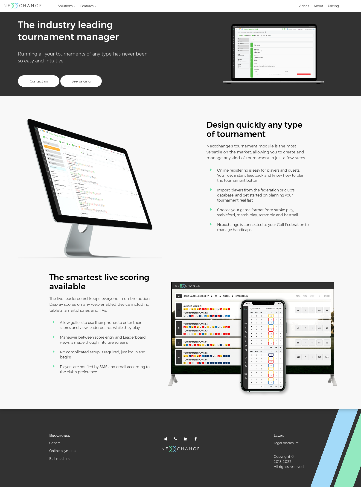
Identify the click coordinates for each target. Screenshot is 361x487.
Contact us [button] (39, 81)
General (55, 443)
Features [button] (88, 6)
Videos (304, 6)
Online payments (62, 451)
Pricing (333, 6)
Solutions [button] (67, 6)
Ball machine (59, 459)
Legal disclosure (286, 443)
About (318, 6)
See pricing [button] (81, 81)
